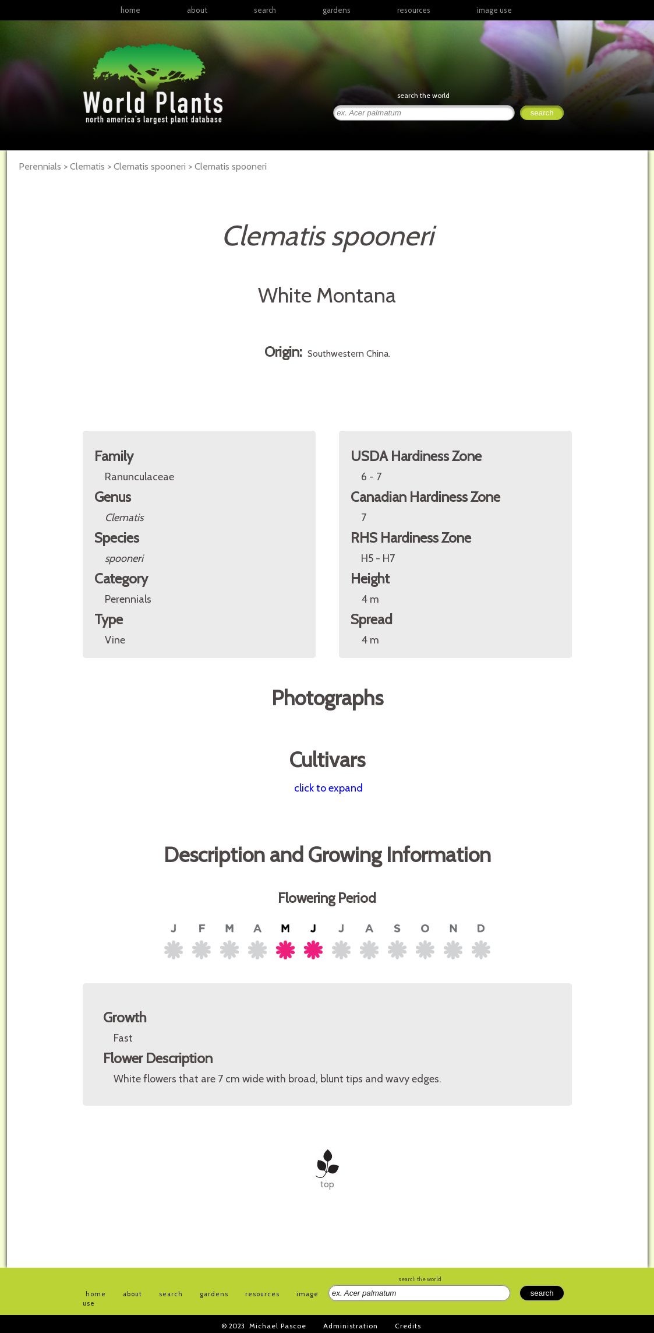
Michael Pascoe (277, 1325)
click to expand (328, 788)
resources (262, 1294)
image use (494, 10)
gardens (337, 10)
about (197, 10)
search (265, 10)
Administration (350, 1325)
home (130, 10)
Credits (408, 1325)
